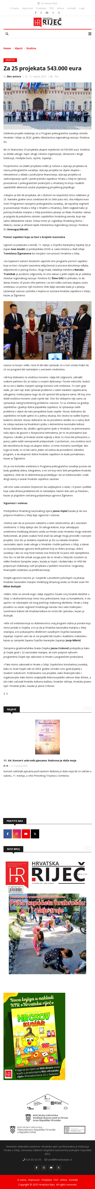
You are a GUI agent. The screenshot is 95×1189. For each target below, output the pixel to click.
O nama (14, 8)
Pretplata (41, 8)
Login (82, 8)
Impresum (27, 8)
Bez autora (14, 76)
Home (7, 48)
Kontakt (72, 8)
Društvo (31, 48)
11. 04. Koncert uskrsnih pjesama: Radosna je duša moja (39, 760)
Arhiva (60, 8)
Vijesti (19, 48)
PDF (52, 8)
